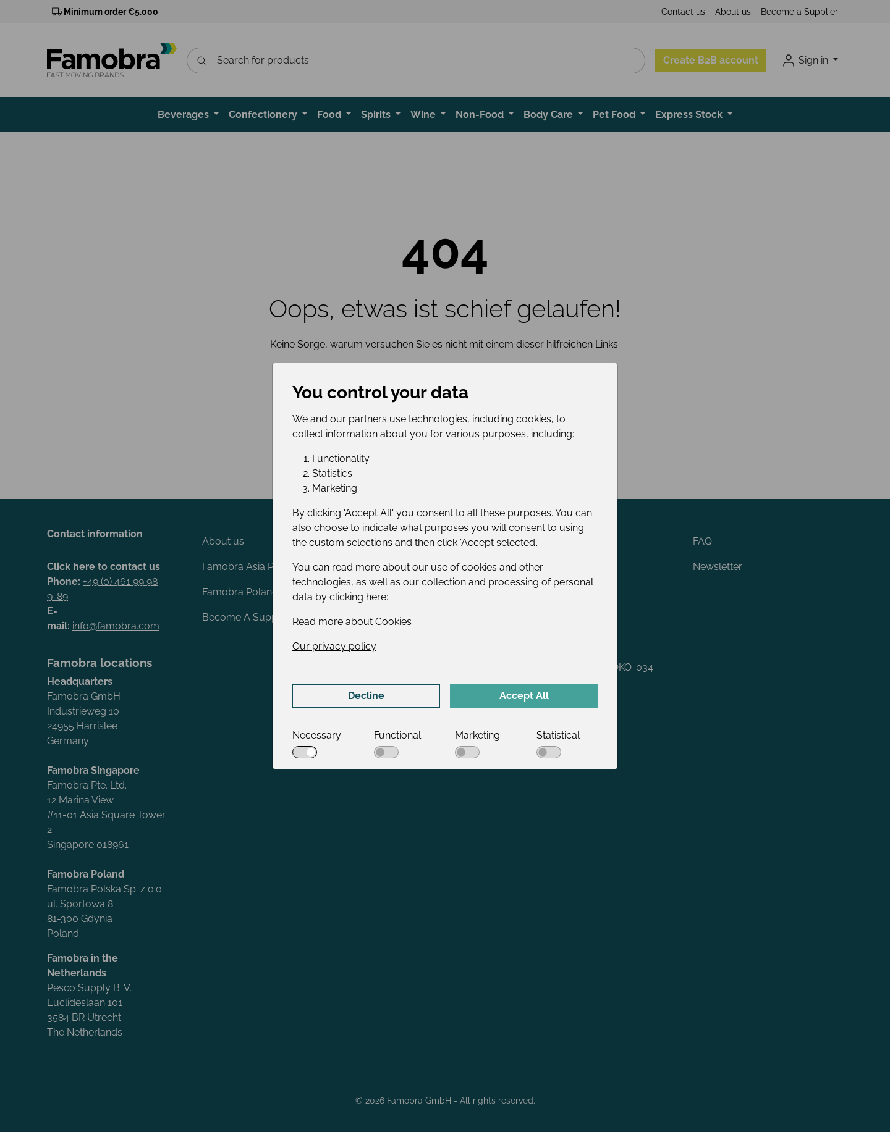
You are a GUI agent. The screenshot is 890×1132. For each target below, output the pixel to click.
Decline (366, 696)
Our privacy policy (334, 646)
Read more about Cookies (352, 621)
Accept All (524, 696)
